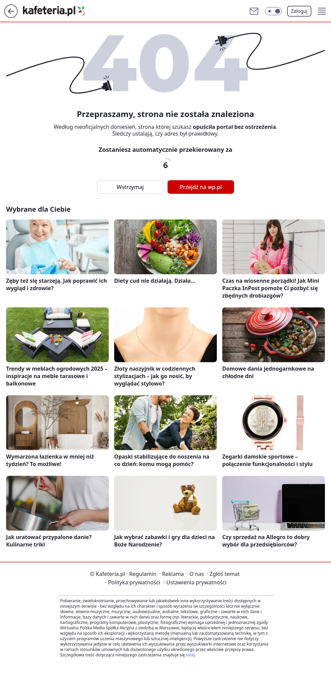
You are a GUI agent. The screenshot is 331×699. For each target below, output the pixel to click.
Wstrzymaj (130, 187)
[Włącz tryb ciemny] (273, 11)
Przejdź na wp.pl (201, 187)
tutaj (190, 655)
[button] (321, 11)
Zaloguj (299, 11)
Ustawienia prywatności (194, 582)
